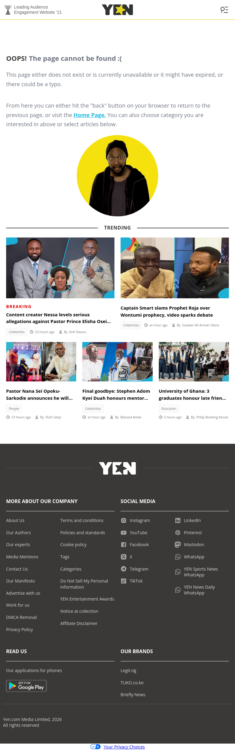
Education (169, 408)
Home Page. (89, 115)
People (14, 408)
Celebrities (17, 332)
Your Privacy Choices (117, 747)
